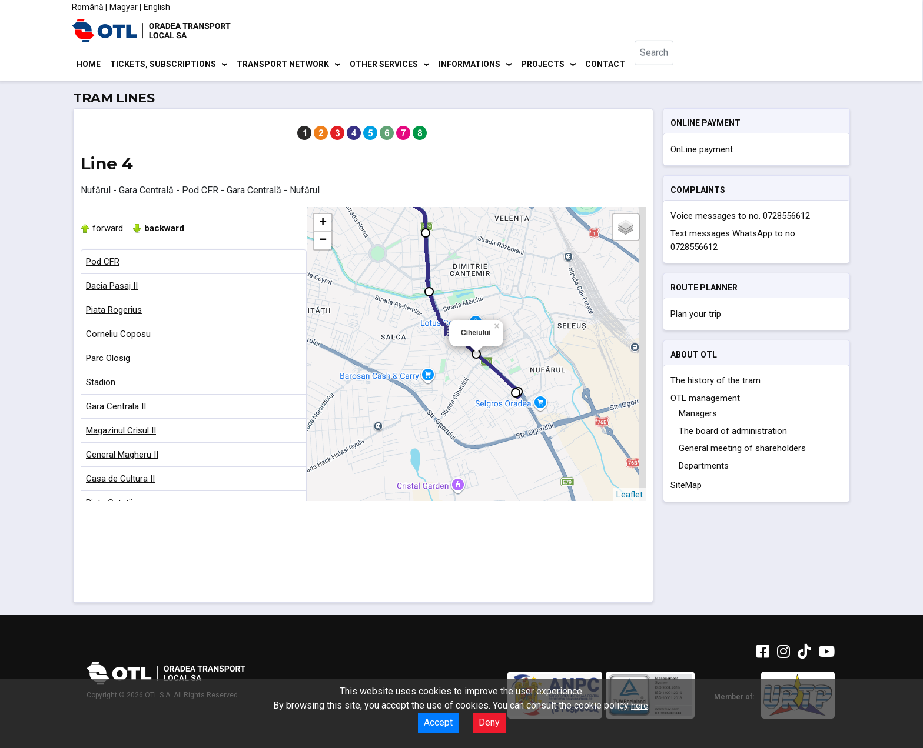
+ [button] (323, 224)
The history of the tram (715, 383)
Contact (605, 64)
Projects (543, 64)
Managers (698, 415)
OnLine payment (701, 151)
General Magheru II (122, 456)
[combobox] (664, 65)
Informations (469, 64)
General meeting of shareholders (742, 450)
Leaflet (629, 496)
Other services (384, 64)
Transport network (283, 64)
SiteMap (686, 487)
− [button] (323, 242)
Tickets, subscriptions (163, 64)
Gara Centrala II (116, 408)
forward (102, 230)
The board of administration (733, 433)
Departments (704, 467)
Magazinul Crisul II (121, 432)
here (639, 705)
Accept (438, 722)
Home (89, 64)
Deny (489, 722)
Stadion (100, 384)
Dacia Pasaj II (112, 287)
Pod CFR (102, 263)
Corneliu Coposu (118, 335)
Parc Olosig (108, 360)
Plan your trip (695, 315)
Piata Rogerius (114, 311)
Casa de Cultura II (120, 480)
